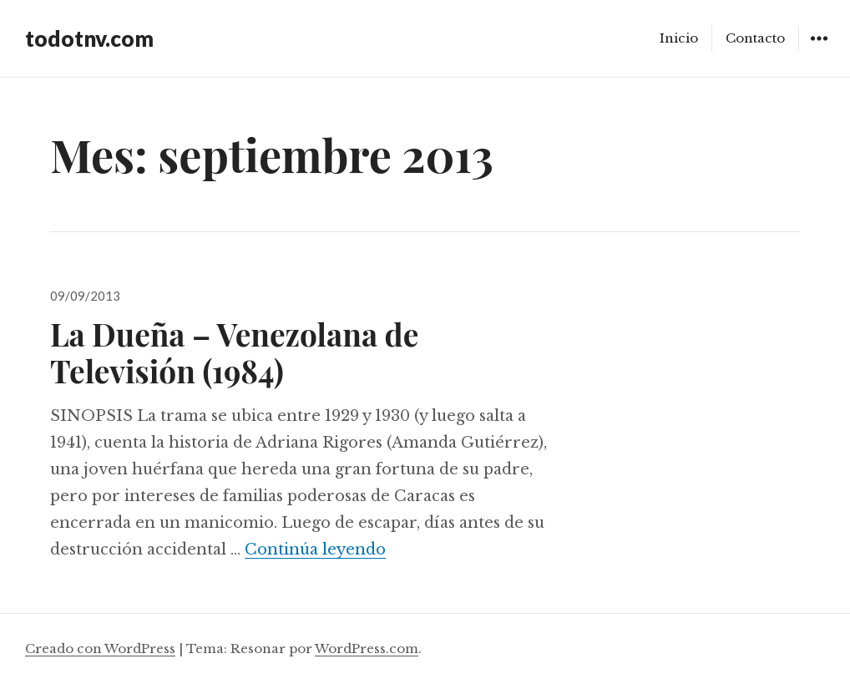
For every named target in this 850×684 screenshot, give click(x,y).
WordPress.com (366, 648)
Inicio (679, 38)
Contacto (755, 38)
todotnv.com (89, 38)
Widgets (818, 50)
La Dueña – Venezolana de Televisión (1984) (234, 352)
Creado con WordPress (100, 648)
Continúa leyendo (315, 549)
